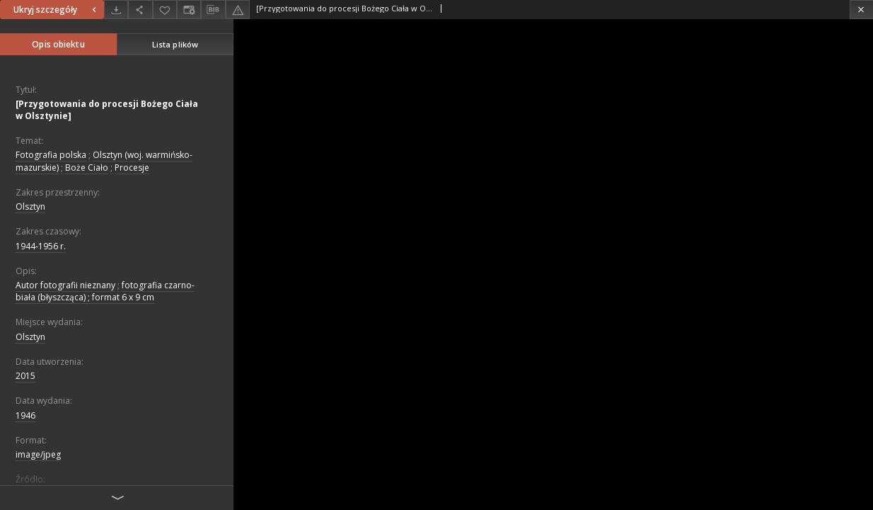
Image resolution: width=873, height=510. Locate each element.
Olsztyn (30, 206)
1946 (25, 415)
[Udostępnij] (140, 9)
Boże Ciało (86, 168)
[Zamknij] (861, 9)
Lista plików (175, 44)
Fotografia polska (51, 155)
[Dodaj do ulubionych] (165, 9)
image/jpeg (38, 454)
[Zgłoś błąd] (238, 9)
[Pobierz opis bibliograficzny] (213, 10)
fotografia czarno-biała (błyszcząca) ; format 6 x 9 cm (105, 291)
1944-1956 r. (41, 246)
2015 (25, 376)
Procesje (132, 168)
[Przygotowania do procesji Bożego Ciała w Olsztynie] (107, 110)
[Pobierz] (116, 9)
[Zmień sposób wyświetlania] (189, 9)
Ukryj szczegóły (56, 10)
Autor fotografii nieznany (65, 285)
